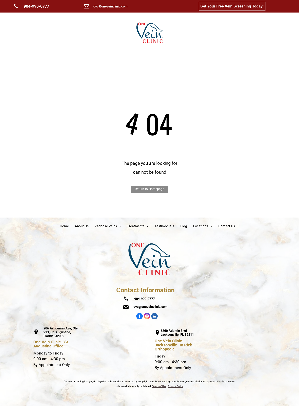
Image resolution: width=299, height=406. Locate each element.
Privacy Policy (175, 386)
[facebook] (139, 316)
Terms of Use (159, 386)
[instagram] (147, 316)
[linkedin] (154, 316)
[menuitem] (48, 32)
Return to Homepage (149, 189)
